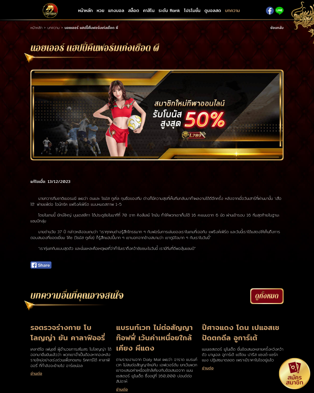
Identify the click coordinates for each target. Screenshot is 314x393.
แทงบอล (116, 10)
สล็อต (133, 10)
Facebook (270, 10)
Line (279, 11)
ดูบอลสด (212, 10)
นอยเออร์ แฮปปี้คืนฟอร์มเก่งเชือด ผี (91, 27)
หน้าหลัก (85, 10)
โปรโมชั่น (192, 10)
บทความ (232, 10)
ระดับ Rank (169, 10)
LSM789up (50, 10)
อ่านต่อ (36, 373)
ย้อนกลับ (277, 27)
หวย (100, 10)
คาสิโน (149, 10)
